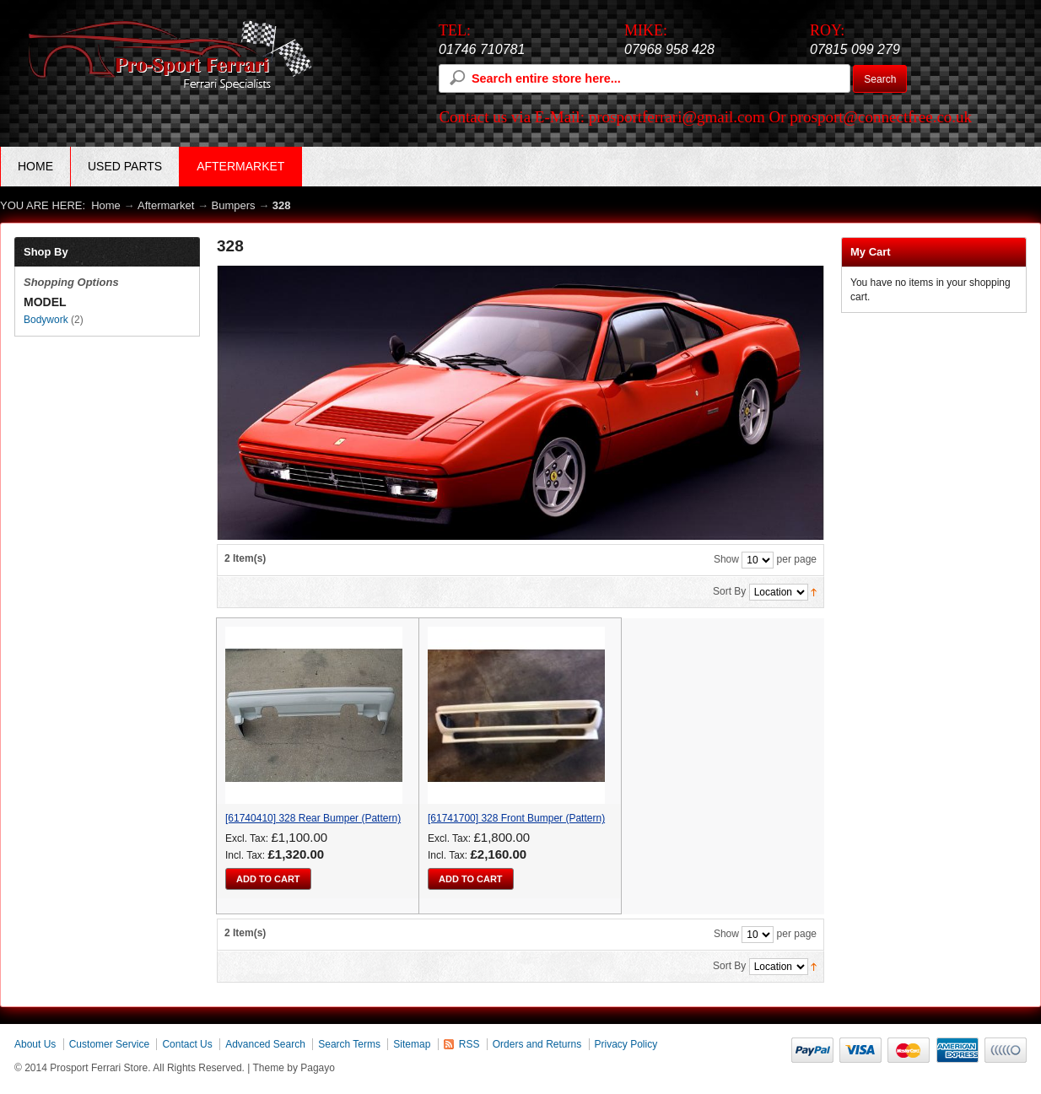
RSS (469, 1044)
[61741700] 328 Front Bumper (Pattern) (516, 818)
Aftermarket (166, 205)
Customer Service (109, 1044)
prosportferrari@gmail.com (677, 117)
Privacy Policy (626, 1044)
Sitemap (411, 1044)
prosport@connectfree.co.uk (881, 117)
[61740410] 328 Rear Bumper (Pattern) (313, 818)
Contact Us (187, 1044)
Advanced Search (265, 1044)
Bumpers (234, 205)
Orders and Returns (537, 1044)
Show (726, 559)
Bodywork (46, 320)
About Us (35, 1044)
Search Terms (349, 1044)
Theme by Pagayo (294, 1068)
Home (35, 166)
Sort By (729, 591)
